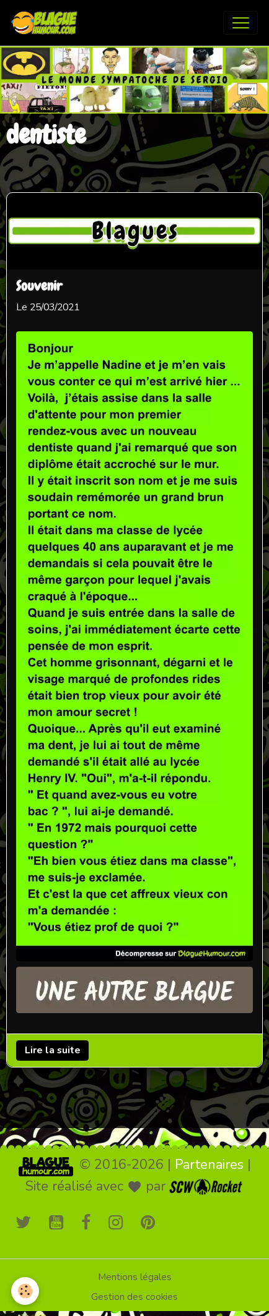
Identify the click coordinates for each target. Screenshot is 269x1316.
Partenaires (209, 1164)
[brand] (47, 23)
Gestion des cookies (134, 1297)
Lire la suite (53, 1050)
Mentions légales (135, 1277)
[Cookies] (25, 1291)
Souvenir (39, 287)
